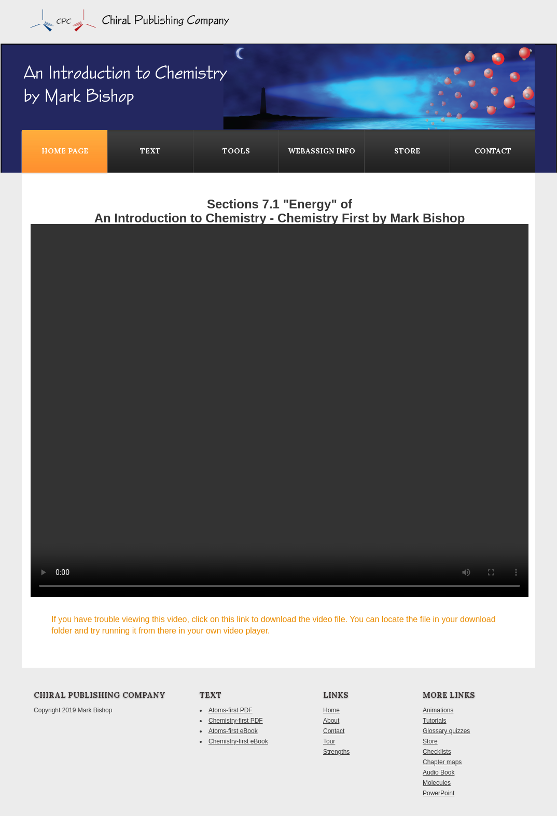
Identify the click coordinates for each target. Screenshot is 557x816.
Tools (236, 151)
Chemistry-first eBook (238, 741)
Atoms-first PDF (230, 710)
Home (331, 710)
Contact (333, 731)
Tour (329, 741)
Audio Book (438, 772)
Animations (438, 710)
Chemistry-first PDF (235, 720)
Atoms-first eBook (233, 731)
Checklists (437, 751)
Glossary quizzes (446, 731)
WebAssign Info (321, 151)
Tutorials (435, 720)
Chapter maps (442, 762)
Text (150, 151)
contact (493, 151)
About (331, 720)
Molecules (437, 782)
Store (407, 151)
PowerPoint (438, 793)
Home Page (64, 151)
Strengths (336, 751)
